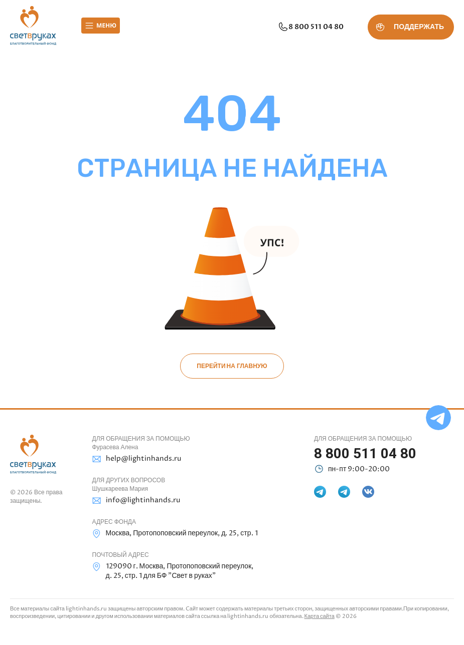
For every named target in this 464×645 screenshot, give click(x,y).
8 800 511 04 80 (310, 27)
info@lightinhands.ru (136, 500)
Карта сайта (319, 616)
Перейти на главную (232, 366)
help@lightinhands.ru (136, 459)
